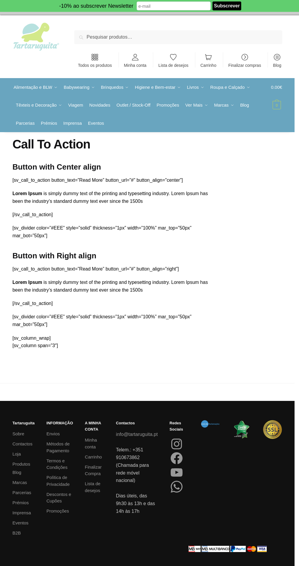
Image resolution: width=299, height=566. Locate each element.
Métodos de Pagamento (58, 447)
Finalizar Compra (93, 470)
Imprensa (21, 512)
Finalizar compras (244, 65)
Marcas (19, 481)
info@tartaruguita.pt (137, 434)
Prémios (20, 502)
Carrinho (208, 65)
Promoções (58, 510)
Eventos (20, 522)
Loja (16, 453)
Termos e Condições (57, 463)
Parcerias (21, 491)
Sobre (18, 433)
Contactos (22, 443)
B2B (16, 532)
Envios (53, 433)
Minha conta (135, 65)
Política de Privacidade (58, 480)
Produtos (21, 463)
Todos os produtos (95, 65)
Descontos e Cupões (59, 497)
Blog (277, 65)
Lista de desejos (173, 65)
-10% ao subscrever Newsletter (96, 6)
